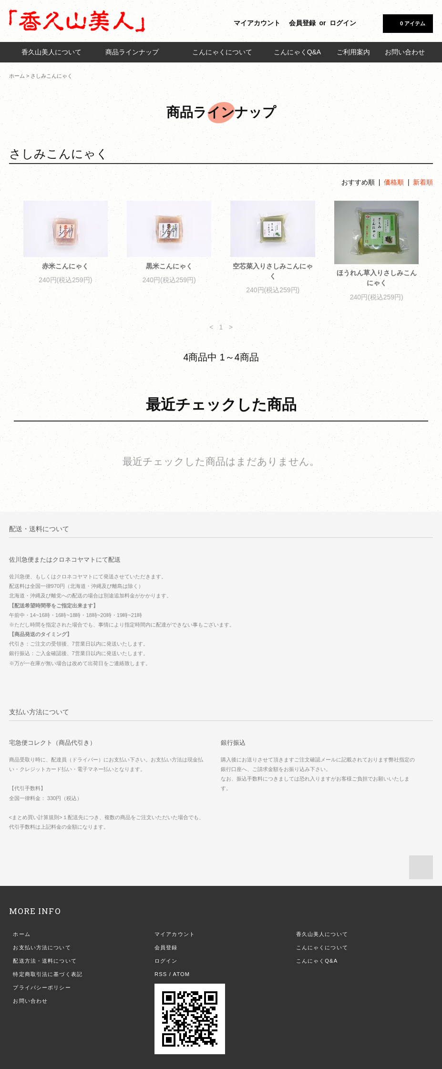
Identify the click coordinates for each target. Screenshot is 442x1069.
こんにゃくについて (222, 52)
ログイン (342, 23)
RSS (160, 974)
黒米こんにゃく (169, 266)
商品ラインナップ (136, 52)
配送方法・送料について (44, 961)
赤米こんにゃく (65, 266)
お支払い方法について (42, 947)
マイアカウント (257, 23)
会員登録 (302, 23)
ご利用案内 (353, 52)
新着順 (423, 182)
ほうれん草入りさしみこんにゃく (377, 278)
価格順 (394, 182)
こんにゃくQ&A (297, 52)
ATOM (181, 974)
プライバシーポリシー (42, 987)
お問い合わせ (405, 52)
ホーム (17, 76)
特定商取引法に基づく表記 (47, 974)
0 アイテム (407, 23)
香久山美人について (51, 52)
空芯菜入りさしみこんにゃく (273, 271)
